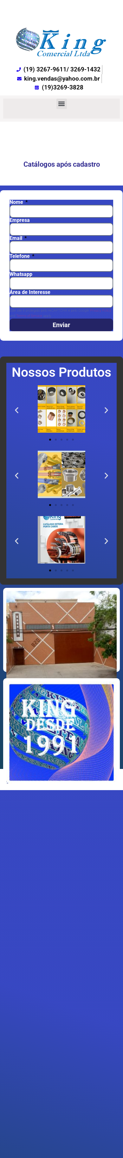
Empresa (20, 220)
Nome (17, 202)
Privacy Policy (100, 310)
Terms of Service (29, 316)
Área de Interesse (30, 292)
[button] (61, 104)
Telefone (20, 256)
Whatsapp (21, 274)
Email (16, 238)
